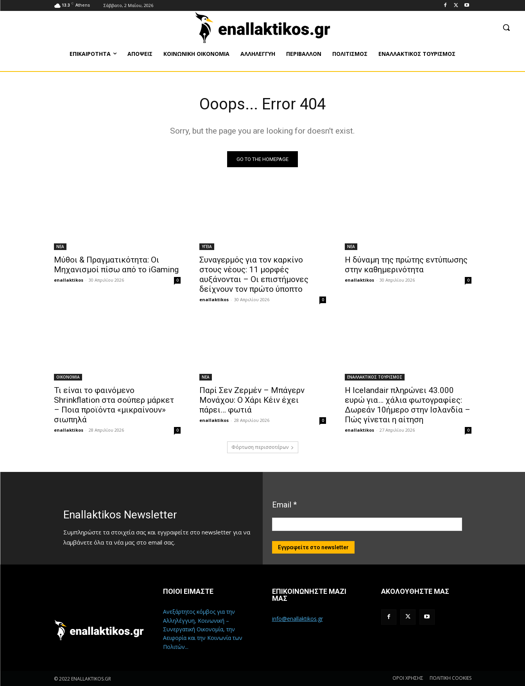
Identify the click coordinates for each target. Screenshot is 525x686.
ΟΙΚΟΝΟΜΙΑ (68, 377)
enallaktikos (68, 280)
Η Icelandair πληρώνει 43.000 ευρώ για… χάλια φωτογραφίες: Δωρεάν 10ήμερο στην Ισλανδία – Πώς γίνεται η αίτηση (407, 405)
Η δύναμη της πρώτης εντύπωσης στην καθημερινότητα (406, 264)
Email (284, 504)
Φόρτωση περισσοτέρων (262, 447)
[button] (506, 27)
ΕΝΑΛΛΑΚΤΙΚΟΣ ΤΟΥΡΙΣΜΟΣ (374, 377)
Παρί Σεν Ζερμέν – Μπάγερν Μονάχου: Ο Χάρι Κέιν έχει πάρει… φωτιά (252, 400)
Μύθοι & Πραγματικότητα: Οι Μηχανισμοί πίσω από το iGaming (116, 264)
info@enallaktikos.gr (297, 618)
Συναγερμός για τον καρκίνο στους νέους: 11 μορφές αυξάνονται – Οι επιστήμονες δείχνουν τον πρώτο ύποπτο (253, 274)
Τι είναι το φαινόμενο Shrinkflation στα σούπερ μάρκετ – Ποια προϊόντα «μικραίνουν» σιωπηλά (114, 405)
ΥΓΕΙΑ (207, 246)
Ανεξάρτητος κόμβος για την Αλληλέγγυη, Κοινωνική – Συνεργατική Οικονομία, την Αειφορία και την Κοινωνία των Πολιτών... (202, 629)
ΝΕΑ (60, 246)
